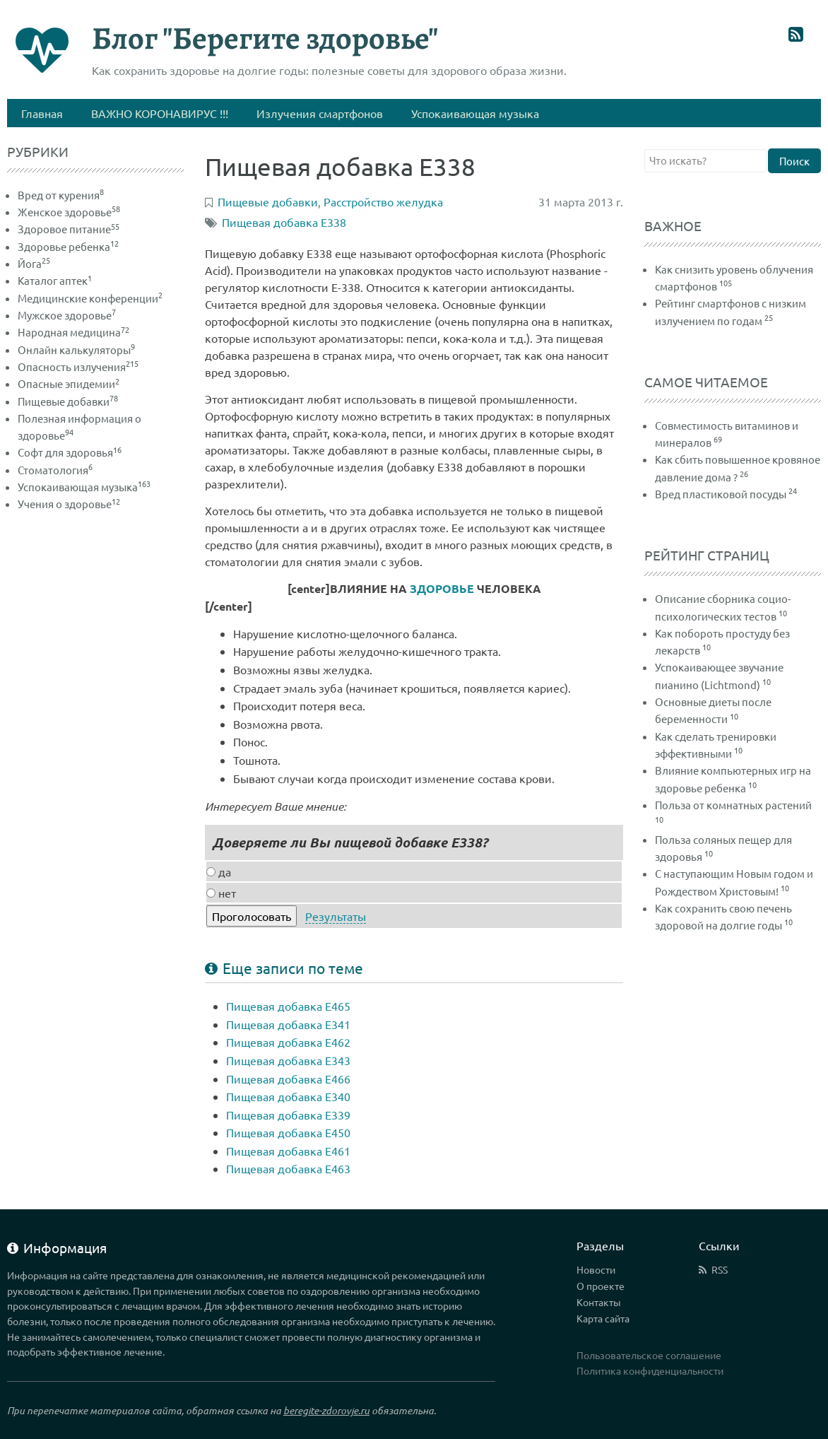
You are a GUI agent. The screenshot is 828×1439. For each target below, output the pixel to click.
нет (221, 893)
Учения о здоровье (69, 503)
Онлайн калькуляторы (76, 349)
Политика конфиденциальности (649, 1370)
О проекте (600, 1285)
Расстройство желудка (383, 201)
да (218, 871)
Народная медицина (73, 332)
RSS (719, 1269)
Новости (595, 1269)
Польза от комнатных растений (733, 804)
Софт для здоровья (70, 452)
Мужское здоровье (67, 315)
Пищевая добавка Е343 (288, 1060)
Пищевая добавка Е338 (284, 222)
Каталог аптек (55, 280)
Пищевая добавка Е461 (288, 1151)
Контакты (598, 1302)
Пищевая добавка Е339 (288, 1115)
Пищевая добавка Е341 (288, 1024)
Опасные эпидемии (68, 383)
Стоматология (55, 469)
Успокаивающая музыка (84, 486)
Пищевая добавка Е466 (288, 1078)
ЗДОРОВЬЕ (442, 588)
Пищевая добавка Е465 (288, 1006)
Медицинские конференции (90, 298)
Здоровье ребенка (68, 246)
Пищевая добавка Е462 (288, 1042)
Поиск (794, 161)
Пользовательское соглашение (648, 1355)
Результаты (335, 916)
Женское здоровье (69, 211)
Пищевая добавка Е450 (288, 1132)
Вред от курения (61, 194)
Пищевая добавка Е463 (288, 1168)
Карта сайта (602, 1318)
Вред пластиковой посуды (720, 493)
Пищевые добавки (68, 401)
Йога (34, 263)
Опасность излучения (78, 366)
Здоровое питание (68, 228)
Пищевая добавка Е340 (288, 1096)
